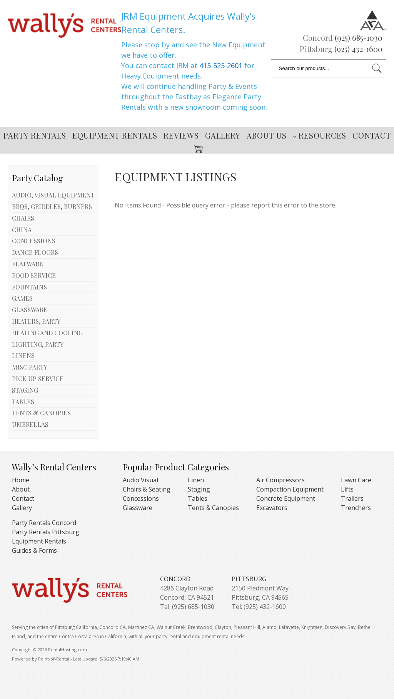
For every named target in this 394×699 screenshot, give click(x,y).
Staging (199, 489)
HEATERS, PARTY (36, 321)
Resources (319, 135)
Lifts (347, 489)
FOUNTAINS (29, 287)
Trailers (352, 498)
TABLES (23, 402)
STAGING (25, 390)
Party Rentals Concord (44, 522)
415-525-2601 (220, 65)
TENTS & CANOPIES (41, 413)
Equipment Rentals (114, 135)
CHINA (22, 230)
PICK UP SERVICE (37, 379)
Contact (371, 135)
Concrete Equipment (285, 498)
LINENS (23, 355)
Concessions (141, 498)
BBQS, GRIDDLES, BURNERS (52, 206)
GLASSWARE (29, 310)
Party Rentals (34, 135)
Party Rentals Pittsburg (45, 532)
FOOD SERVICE (34, 275)
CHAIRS (23, 218)
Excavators (271, 507)
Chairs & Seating (146, 489)
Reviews (181, 135)
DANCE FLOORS (35, 252)
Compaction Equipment (290, 489)
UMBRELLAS (30, 424)
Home (20, 480)
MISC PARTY (29, 367)
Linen (196, 480)
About (21, 489)
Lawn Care (356, 480)
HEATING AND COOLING (47, 333)
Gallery (222, 135)
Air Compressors (280, 480)
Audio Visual (140, 480)
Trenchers (356, 507)
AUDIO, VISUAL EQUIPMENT (53, 195)
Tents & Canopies (213, 507)
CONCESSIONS (33, 241)
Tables (197, 498)
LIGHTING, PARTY (37, 344)
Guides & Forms (34, 550)
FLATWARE (27, 264)
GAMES (22, 298)
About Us (267, 135)
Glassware (137, 507)
